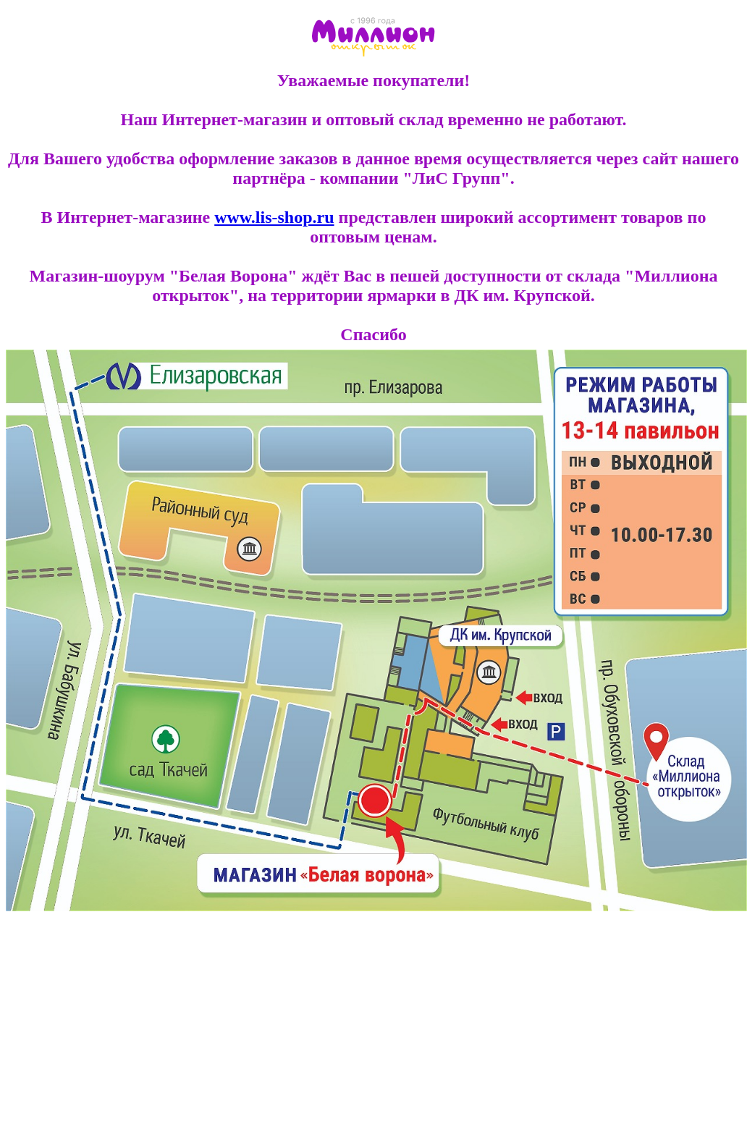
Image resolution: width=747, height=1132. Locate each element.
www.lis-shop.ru (274, 217)
